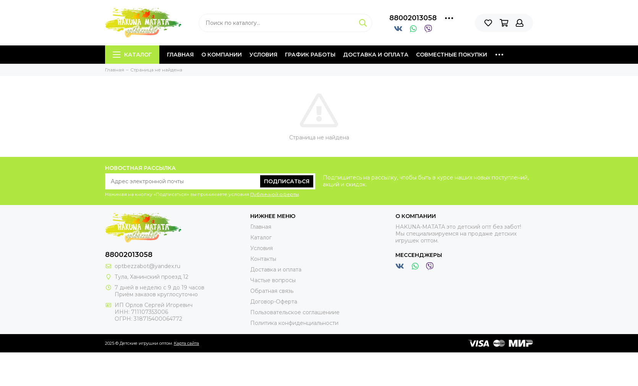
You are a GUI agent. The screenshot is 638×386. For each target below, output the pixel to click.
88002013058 (413, 18)
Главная (180, 54)
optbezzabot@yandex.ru (147, 266)
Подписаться (286, 181)
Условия (263, 54)
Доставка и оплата (375, 54)
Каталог (132, 54)
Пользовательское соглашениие (295, 312)
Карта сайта (186, 343)
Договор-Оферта (273, 301)
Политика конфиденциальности (294, 323)
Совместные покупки (451, 54)
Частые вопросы (273, 280)
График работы (310, 54)
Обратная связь (271, 290)
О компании (221, 54)
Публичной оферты (274, 194)
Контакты (263, 258)
